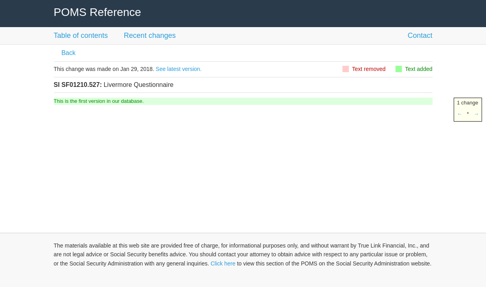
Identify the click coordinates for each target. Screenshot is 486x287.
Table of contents (81, 35)
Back (68, 52)
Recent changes (150, 35)
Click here (223, 263)
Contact (419, 35)
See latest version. (179, 69)
